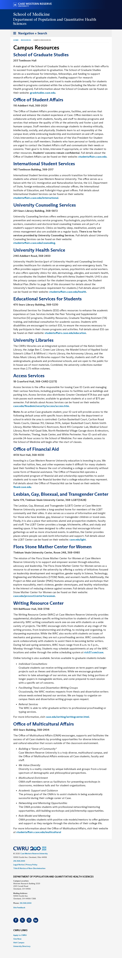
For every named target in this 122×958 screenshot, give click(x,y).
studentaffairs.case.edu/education (65, 333)
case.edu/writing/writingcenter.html (67, 716)
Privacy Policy (31, 864)
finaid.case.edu (22, 487)
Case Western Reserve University (34, 853)
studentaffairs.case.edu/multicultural (38, 832)
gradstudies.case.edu (42, 92)
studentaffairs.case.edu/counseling (34, 242)
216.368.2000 (19, 861)
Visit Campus (18, 942)
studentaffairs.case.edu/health (67, 291)
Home (16, 40)
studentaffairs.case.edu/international (35, 197)
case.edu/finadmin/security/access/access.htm (41, 406)
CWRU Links (20, 930)
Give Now (17, 939)
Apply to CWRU (20, 935)
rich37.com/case (93, 652)
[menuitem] (61, 935)
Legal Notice (18, 864)
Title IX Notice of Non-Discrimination (29, 868)
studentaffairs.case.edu (92, 156)
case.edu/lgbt (77, 539)
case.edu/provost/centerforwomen (34, 596)
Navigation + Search (29, 34)
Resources (26, 40)
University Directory (21, 946)
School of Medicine (31, 14)
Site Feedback (19, 907)
